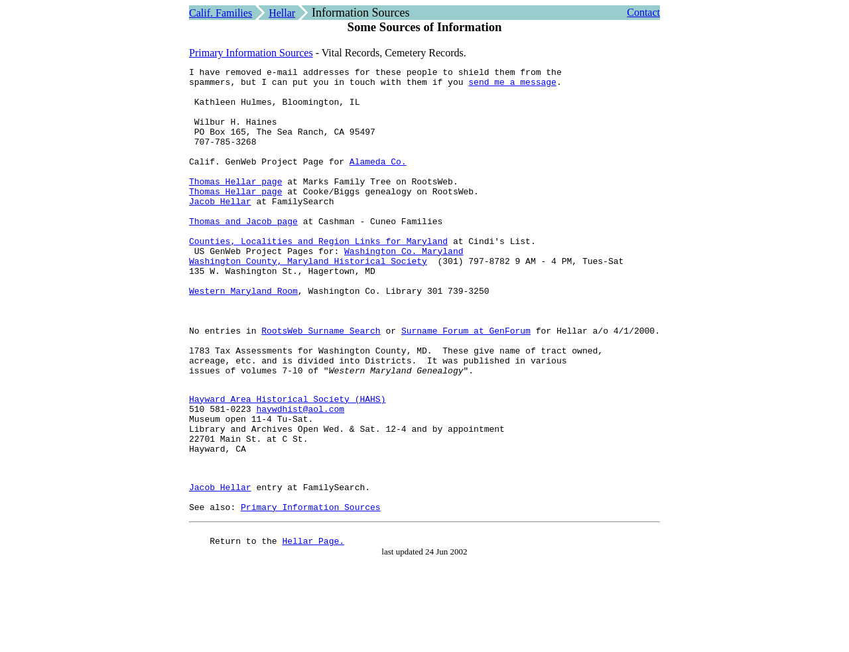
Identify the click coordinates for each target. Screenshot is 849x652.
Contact (643, 12)
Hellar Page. (313, 630)
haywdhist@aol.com (300, 476)
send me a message (512, 86)
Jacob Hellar (220, 229)
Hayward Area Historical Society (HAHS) (287, 464)
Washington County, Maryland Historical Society (308, 300)
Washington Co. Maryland (403, 288)
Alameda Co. (378, 181)
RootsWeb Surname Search (320, 384)
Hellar (282, 13)
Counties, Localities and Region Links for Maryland (318, 277)
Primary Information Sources (251, 52)
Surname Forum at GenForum (466, 384)
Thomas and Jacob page (243, 253)
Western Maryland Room (243, 336)
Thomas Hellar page (235, 205)
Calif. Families (220, 13)
